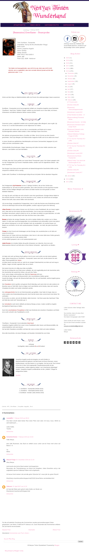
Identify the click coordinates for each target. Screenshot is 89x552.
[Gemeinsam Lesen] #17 (74, 172)
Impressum (68, 25)
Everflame (14, 406)
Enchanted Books (11, 437)
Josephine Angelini (23, 406)
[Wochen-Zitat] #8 (73, 105)
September (71, 81)
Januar (69, 176)
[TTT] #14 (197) (72, 102)
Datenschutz (52, 25)
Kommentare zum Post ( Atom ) (19, 533)
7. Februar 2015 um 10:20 (25, 437)
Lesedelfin (9, 418)
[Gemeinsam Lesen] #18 (74, 153)
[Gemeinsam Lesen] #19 (74, 112)
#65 (8, 406)
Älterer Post (56, 530)
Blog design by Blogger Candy (14, 551)
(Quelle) (18, 375)
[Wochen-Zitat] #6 (73, 150)
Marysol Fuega (11, 460)
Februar (70, 100)
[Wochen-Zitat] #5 (73, 170)
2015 (67, 71)
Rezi (31, 406)
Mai (68, 92)
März (69, 97)
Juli (68, 86)
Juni (68, 89)
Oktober (70, 78)
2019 (67, 60)
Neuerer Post (6, 530)
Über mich (35, 25)
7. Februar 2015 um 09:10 (21, 418)
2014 (67, 179)
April (69, 94)
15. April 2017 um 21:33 (20, 486)
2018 (67, 63)
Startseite (20, 25)
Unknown (9, 486)
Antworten (9, 431)
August (69, 84)
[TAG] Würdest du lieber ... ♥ (76, 115)
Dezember (70, 73)
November (70, 76)
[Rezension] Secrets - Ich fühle (76, 122)
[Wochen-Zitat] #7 (73, 143)
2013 (67, 182)
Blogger (56, 545)
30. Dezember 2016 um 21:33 (25, 460)
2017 (67, 66)
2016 (67, 68)
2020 (67, 58)
